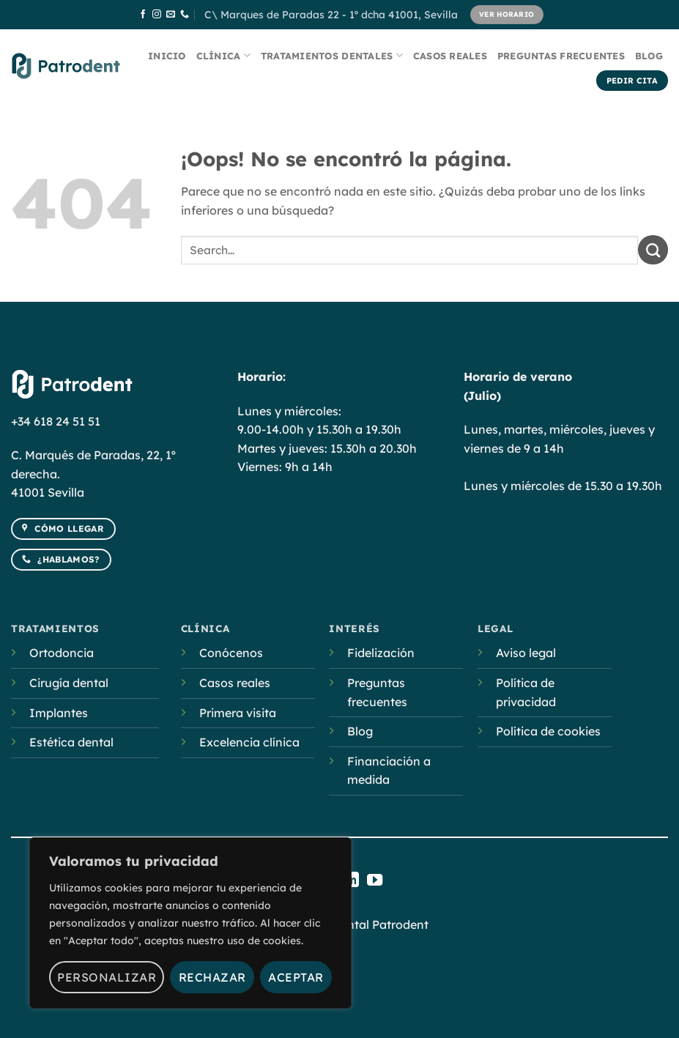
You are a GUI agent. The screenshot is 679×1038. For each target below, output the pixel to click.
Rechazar (212, 977)
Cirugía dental (68, 682)
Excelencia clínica (249, 742)
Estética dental (71, 742)
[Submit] (653, 249)
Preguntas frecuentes (561, 56)
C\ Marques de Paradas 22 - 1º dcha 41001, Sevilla (331, 14)
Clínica (223, 55)
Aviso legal (526, 652)
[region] (190, 923)
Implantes (58, 712)
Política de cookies (548, 731)
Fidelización (381, 652)
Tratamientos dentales (332, 55)
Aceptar (295, 977)
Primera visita (237, 712)
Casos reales (450, 56)
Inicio (167, 56)
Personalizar (106, 977)
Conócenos (231, 652)
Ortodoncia (61, 652)
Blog (649, 56)
